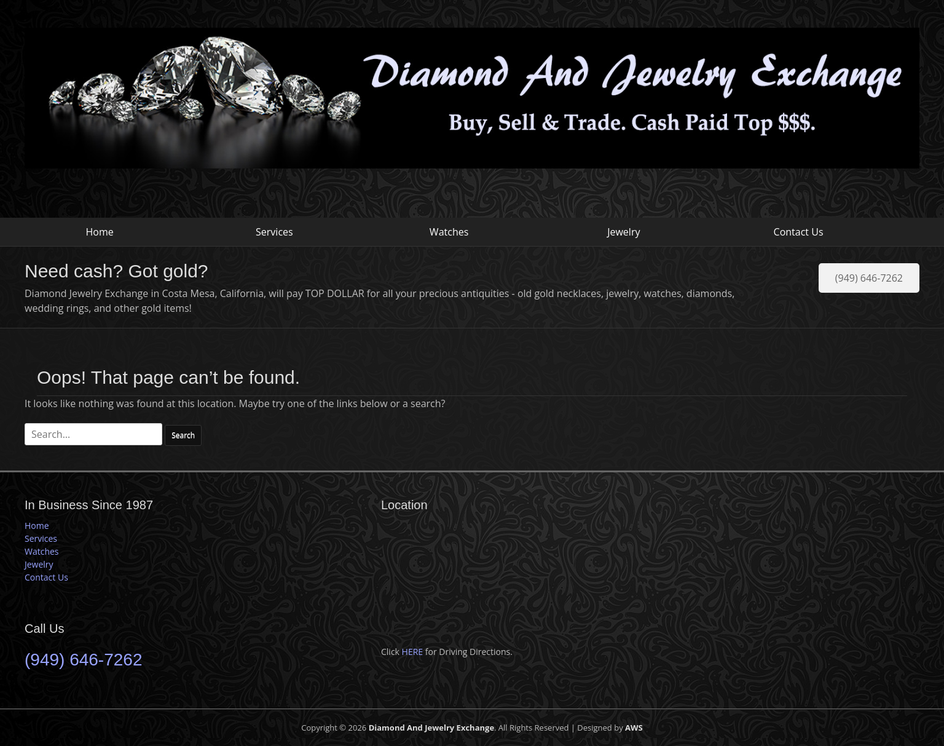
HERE (412, 651)
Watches (449, 232)
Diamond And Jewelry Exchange (431, 727)
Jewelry (623, 232)
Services (274, 232)
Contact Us (799, 232)
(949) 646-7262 (869, 278)
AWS (634, 727)
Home (100, 232)
